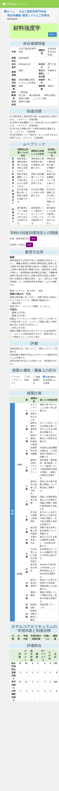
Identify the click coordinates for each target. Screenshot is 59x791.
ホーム (9, 11)
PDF (52, 34)
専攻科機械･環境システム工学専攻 (28, 15)
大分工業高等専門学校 (32, 11)
